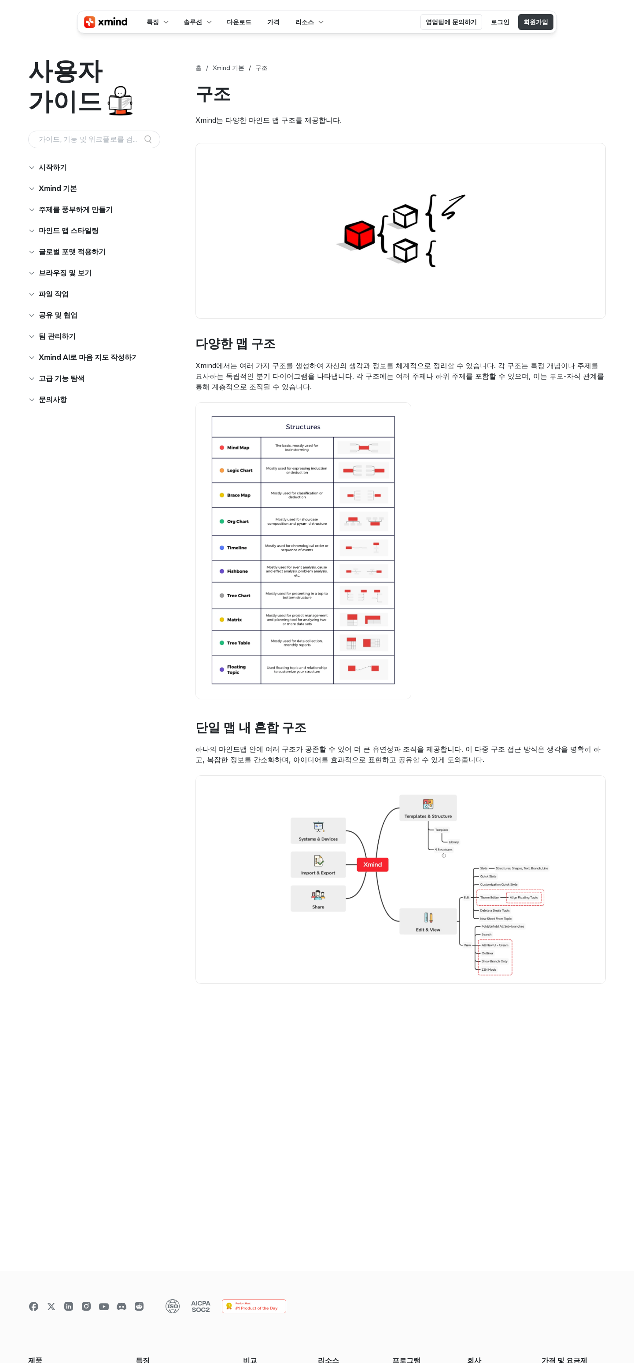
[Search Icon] (94, 139)
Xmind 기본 (228, 68)
